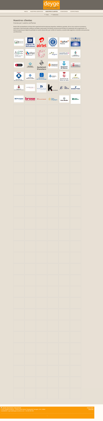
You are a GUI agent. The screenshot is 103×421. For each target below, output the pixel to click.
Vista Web (91, 409)
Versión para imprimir (7, 407)
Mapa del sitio (17, 407)
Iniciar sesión (90, 407)
